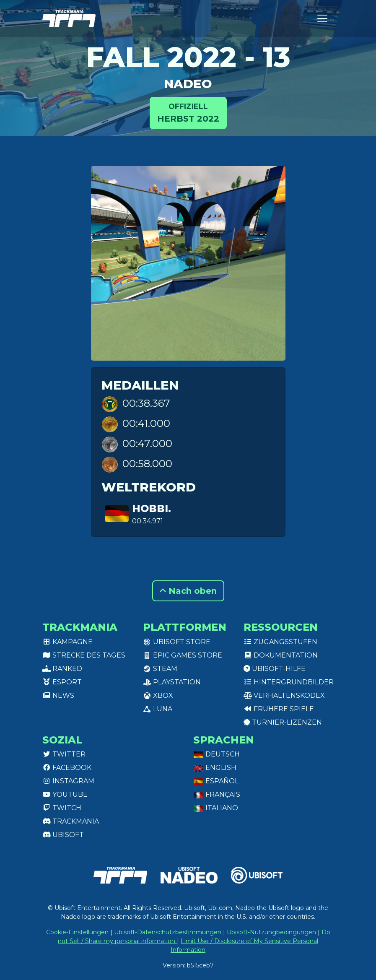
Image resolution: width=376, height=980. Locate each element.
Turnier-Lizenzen (283, 722)
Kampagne (67, 642)
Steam (160, 669)
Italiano (215, 808)
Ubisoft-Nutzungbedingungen (272, 932)
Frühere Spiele (279, 709)
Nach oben (188, 591)
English (214, 768)
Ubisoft (63, 835)
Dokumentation (281, 655)
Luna (157, 709)
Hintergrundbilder (289, 682)
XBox (158, 695)
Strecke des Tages (83, 655)
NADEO (188, 83)
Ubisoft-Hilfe (275, 669)
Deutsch (216, 754)
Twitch (61, 808)
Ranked (62, 669)
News (58, 695)
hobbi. (151, 508)
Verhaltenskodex (284, 695)
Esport (62, 682)
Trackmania (70, 821)
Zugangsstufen (280, 642)
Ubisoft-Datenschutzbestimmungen (168, 932)
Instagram (68, 781)
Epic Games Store (182, 655)
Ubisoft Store (176, 642)
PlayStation (172, 682)
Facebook (66, 768)
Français (216, 794)
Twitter (64, 754)
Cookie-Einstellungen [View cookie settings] (78, 932)
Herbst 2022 (188, 112)
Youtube (65, 794)
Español (216, 781)
